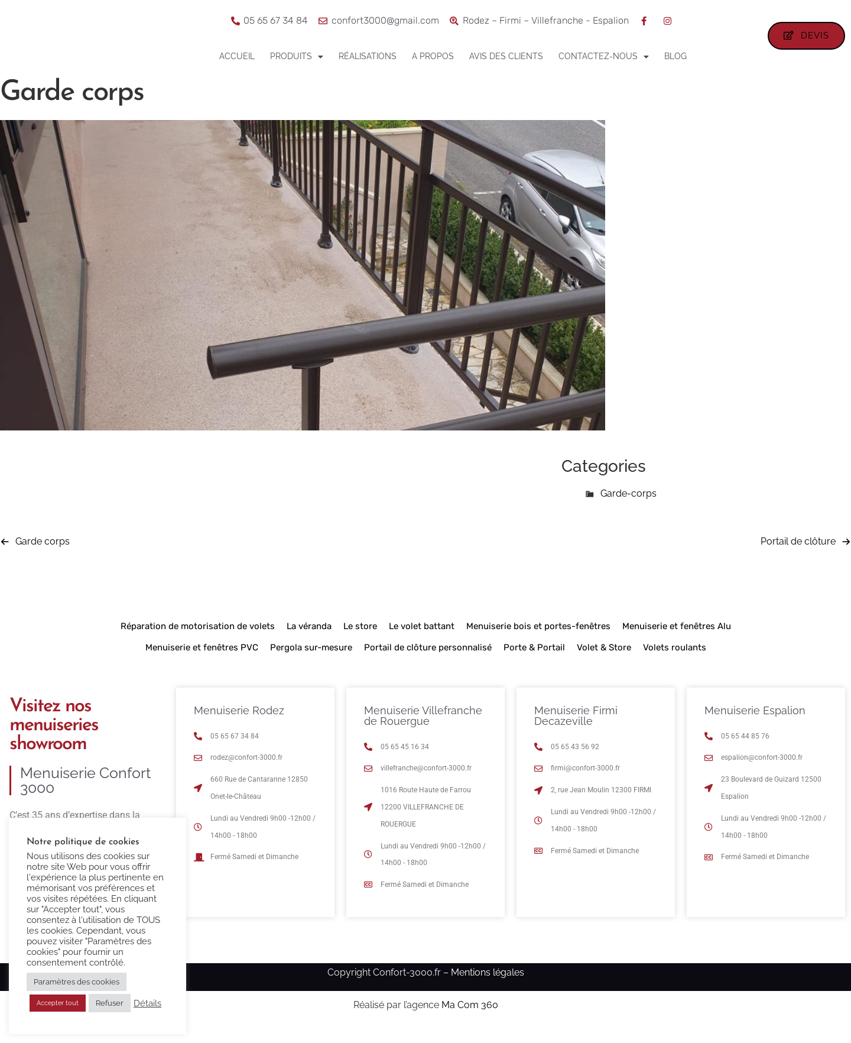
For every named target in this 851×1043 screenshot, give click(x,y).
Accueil (237, 56)
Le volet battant (421, 640)
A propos (433, 56)
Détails (147, 1003)
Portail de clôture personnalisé (428, 661)
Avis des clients (506, 56)
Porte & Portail (534, 661)
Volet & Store (604, 661)
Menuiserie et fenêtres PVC (201, 661)
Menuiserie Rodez (239, 724)
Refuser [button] (110, 1003)
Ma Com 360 (469, 1019)
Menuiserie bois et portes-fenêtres (538, 640)
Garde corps (42, 555)
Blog (675, 56)
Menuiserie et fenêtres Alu (676, 640)
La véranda (309, 640)
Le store (360, 640)
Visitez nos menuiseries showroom (53, 739)
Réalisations (368, 56)
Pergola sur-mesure (311, 661)
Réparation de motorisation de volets (198, 640)
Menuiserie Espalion (754, 724)
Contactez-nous (603, 57)
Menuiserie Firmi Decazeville (576, 729)
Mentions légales (487, 986)
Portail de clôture (798, 555)
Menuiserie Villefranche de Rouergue (423, 729)
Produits (296, 57)
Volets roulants (674, 661)
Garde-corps (628, 507)
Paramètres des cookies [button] (76, 981)
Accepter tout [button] (58, 1003)
